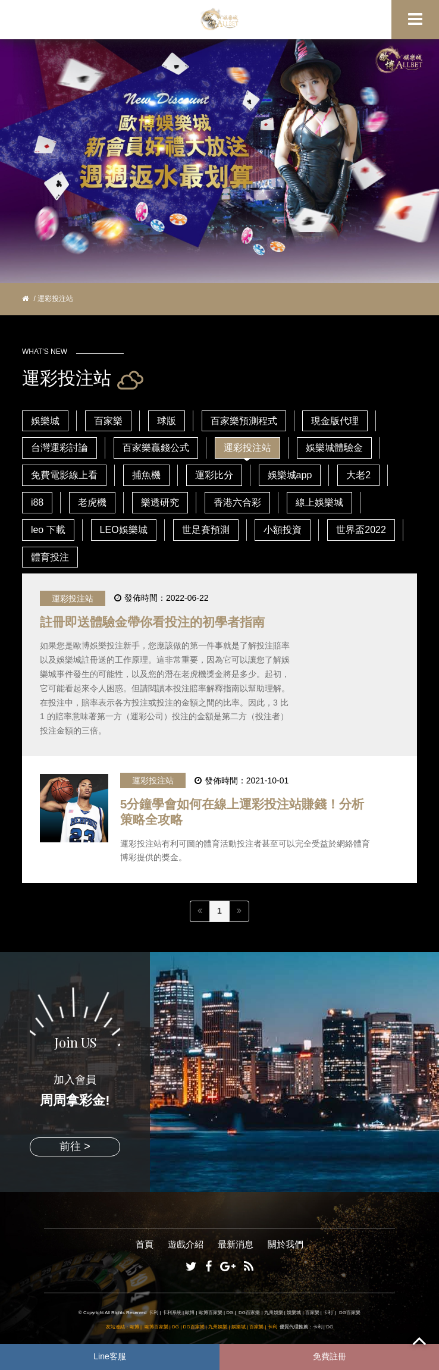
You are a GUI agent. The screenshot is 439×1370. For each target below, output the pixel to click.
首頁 (144, 1244)
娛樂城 (45, 421)
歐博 (190, 1312)
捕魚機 (146, 475)
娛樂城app (290, 475)
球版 (166, 421)
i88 (37, 502)
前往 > (74, 1146)
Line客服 (109, 1356)
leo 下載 (48, 530)
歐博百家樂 (210, 1312)
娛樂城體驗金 (334, 448)
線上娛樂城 (319, 502)
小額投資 (283, 530)
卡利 (153, 1312)
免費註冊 (329, 1356)
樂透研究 (160, 502)
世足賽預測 (206, 530)
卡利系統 (171, 1312)
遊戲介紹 (185, 1244)
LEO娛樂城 (124, 530)
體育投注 (50, 557)
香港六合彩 (237, 502)
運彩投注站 (247, 448)
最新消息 (235, 1244)
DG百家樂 (249, 1312)
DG (229, 1312)
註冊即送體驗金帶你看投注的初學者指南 (152, 622)
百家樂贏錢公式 (156, 448)
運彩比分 (214, 475)
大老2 (358, 475)
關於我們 (285, 1244)
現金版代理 (335, 421)
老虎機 (92, 502)
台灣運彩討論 (59, 448)
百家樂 (108, 421)
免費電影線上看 (64, 475)
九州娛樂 (273, 1312)
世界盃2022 (361, 530)
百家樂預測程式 (244, 421)
